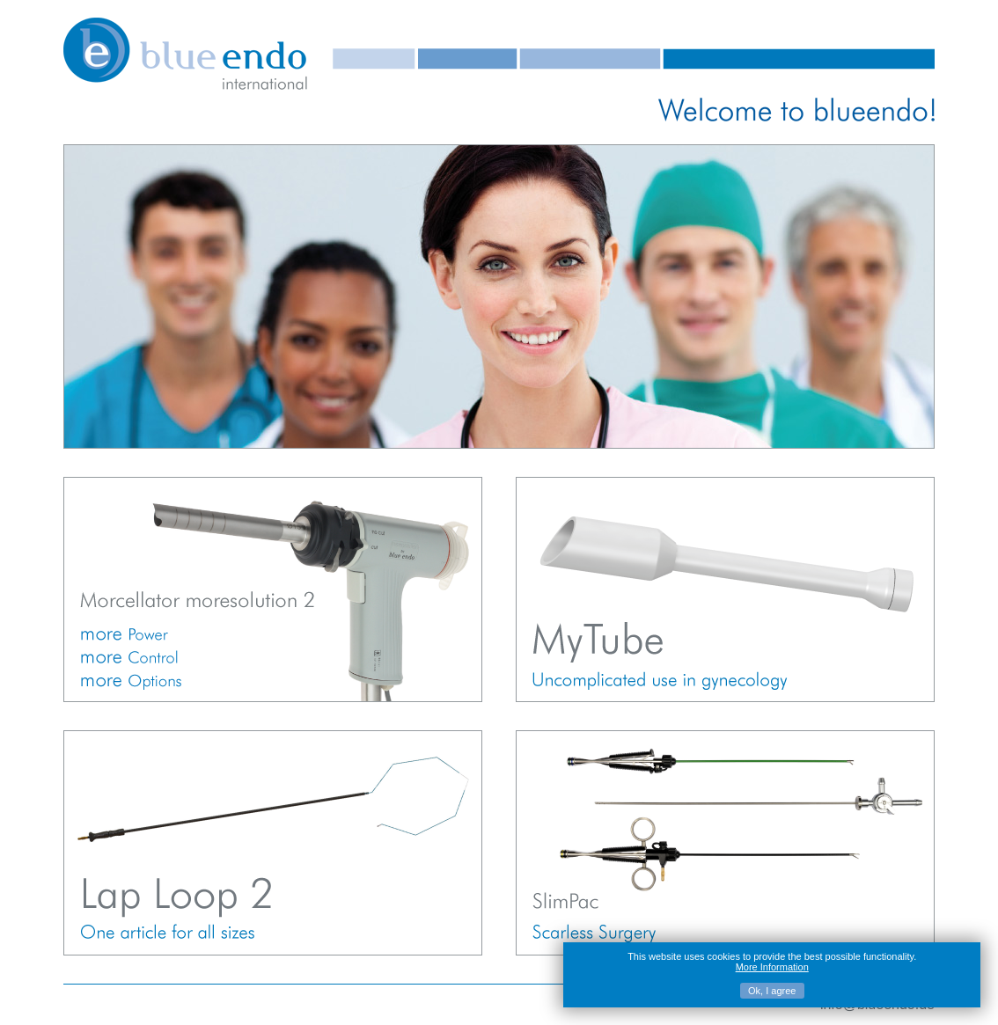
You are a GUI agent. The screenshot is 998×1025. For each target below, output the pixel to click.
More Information (772, 967)
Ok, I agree (772, 990)
